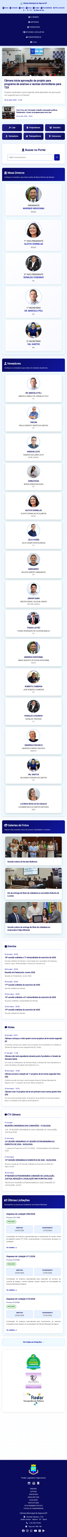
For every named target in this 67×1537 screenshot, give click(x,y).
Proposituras (33, 127)
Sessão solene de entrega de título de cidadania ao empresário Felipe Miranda (28, 929)
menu (21, 8)
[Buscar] (57, 157)
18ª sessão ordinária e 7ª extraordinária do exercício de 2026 (30, 957)
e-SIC (33, 42)
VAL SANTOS (33, 344)
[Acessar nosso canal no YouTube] (35, 1531)
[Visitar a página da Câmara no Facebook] (23, 1531)
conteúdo (14, 8)
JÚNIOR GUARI (33, 598)
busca (29, 8)
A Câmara (33, 17)
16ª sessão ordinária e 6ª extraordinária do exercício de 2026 (30, 997)
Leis (12, 127)
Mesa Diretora (33, 1497)
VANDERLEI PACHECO (33, 745)
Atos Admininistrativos (33, 1506)
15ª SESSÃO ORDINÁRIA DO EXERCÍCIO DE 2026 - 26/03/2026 (30, 1160)
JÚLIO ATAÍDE (33, 539)
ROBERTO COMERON (33, 686)
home (5, 8)
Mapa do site (39, 10)
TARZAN (33, 422)
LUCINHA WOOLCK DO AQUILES (33, 804)
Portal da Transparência (33, 1508)
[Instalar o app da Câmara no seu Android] (43, 1531)
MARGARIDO (33, 569)
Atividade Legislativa (33, 32)
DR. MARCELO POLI (33, 310)
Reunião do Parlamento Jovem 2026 (20, 972)
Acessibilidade (46, 8)
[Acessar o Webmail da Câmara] (34, 1483)
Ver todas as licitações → (33, 1342)
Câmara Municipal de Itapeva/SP (33, 3)
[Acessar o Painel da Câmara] (29, 1483)
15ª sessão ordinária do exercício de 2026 (22, 1009)
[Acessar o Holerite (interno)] (38, 1483)
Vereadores (33, 27)
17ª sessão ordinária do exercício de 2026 (22, 985)
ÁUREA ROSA (33, 481)
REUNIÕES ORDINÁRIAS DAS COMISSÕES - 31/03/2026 (28, 1125)
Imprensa (33, 22)
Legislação (33, 1500)
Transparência (33, 37)
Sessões (54, 127)
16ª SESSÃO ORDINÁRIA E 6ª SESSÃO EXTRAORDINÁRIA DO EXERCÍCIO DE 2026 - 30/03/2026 (30, 1143)
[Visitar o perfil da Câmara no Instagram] (27, 1531)
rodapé (36, 8)
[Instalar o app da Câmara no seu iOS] (40, 1531)
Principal (33, 1489)
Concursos (55, 136)
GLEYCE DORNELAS (33, 244)
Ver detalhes (11, 1248)
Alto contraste (58, 8)
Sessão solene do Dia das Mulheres (22, 861)
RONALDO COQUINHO (33, 277)
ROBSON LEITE (33, 451)
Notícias (33, 1492)
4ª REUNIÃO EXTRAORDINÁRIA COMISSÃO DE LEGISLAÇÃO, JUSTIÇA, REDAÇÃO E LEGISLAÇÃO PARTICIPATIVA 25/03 (29, 1177)
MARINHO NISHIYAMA (33, 208)
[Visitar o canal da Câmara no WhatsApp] (31, 1531)
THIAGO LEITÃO (33, 627)
